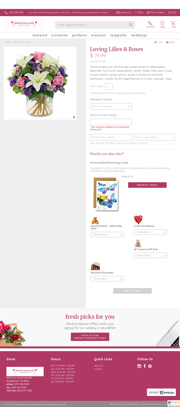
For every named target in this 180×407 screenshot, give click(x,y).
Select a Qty (96, 86)
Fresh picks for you (90, 321)
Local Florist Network (151, 404)
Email (170, 42)
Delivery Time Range (103, 115)
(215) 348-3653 (16, 12)
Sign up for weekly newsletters (90, 337)
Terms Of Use (115, 404)
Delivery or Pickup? (101, 99)
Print (159, 42)
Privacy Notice (131, 404)
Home (8, 42)
